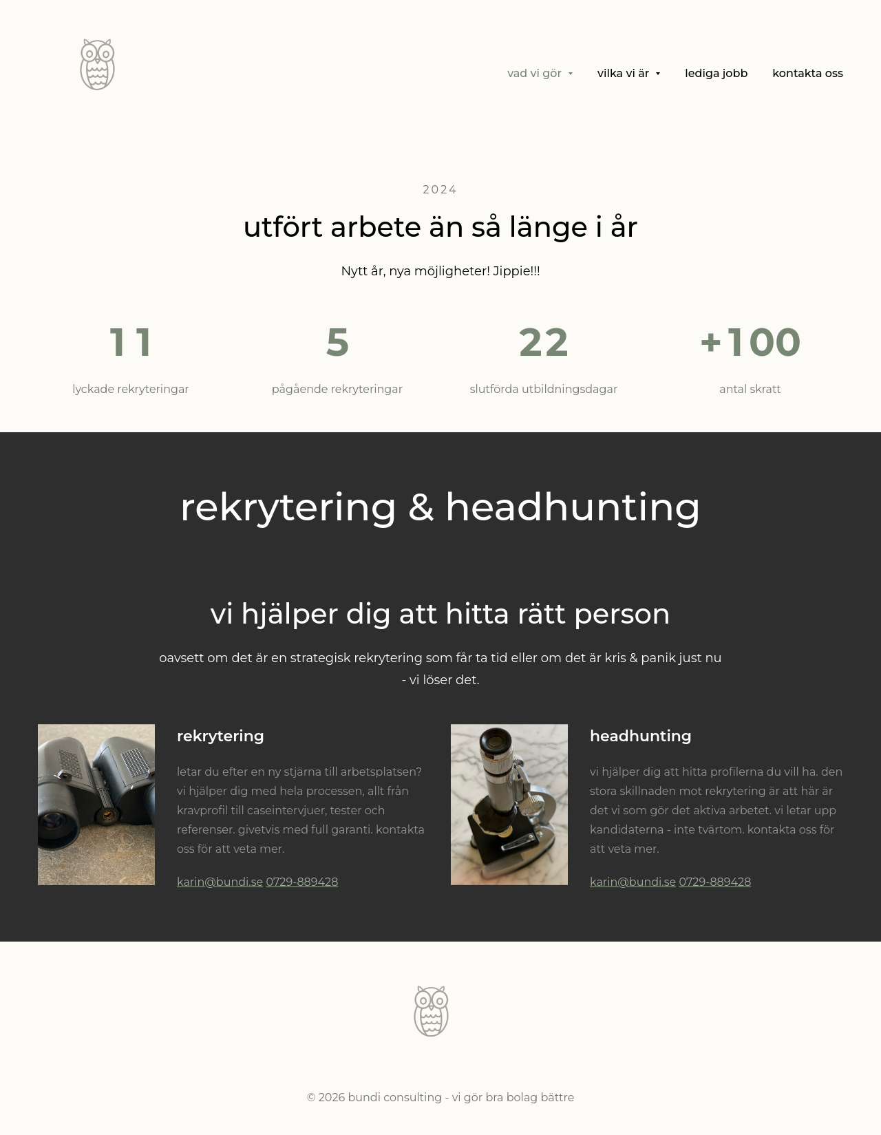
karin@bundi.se (220, 882)
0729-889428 (302, 882)
